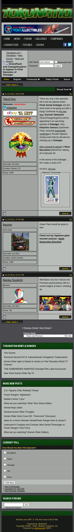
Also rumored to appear (50, 147)
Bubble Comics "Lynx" (14, 399)
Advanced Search (13, 508)
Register (17, 79)
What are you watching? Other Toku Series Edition (28, 403)
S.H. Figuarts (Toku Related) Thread (21, 390)
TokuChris (9, 99)
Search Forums (12, 498)
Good (9, 459)
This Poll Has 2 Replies (14, 491)
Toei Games (9, 353)
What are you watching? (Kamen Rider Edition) (26, 432)
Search (67, 79)
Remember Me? (63, 62)
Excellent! (11, 453)
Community (33, 79)
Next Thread (45, 328)
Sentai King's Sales (13, 407)
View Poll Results (12, 486)
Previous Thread (31, 328)
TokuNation (11, 55)
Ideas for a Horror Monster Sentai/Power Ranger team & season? (35, 420)
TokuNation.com (13, 53)
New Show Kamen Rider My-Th (19, 373)
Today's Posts (52, 79)
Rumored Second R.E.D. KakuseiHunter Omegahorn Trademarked (35, 357)
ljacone (7, 224)
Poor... (10, 477)
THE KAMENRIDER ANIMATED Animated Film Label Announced (35, 369)
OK (8, 471)
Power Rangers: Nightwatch (17, 395)
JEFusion (52, 169)
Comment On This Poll (14, 489)
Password (33, 66)
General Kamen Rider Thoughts (19, 412)
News (17, 38)
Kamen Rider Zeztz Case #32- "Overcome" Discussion (30, 416)
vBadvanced (39, 528)
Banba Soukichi (13, 280)
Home (7, 38)
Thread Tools (63, 89)
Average (11, 465)
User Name (34, 62)
